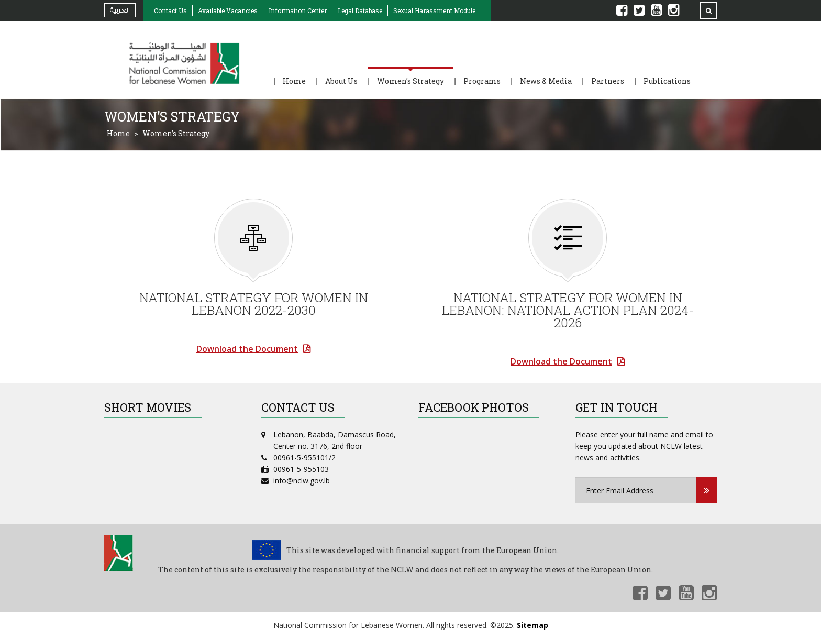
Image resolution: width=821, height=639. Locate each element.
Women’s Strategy (410, 81)
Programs (482, 81)
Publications (667, 81)
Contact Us (170, 10)
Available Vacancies (228, 10)
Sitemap (532, 626)
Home (294, 81)
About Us (341, 81)
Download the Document (247, 349)
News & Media (546, 81)
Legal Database (360, 10)
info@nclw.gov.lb (301, 481)
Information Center (298, 10)
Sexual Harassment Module (434, 10)
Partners (607, 81)
